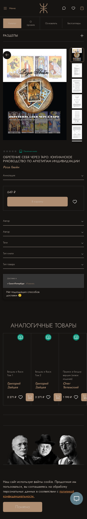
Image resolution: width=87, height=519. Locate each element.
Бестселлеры (74, 23)
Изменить (30, 283)
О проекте (31, 23)
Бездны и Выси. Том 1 (15, 373)
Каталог (12, 23)
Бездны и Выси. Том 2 (43, 373)
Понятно (22, 507)
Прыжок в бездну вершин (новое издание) (72, 375)
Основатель (51, 23)
